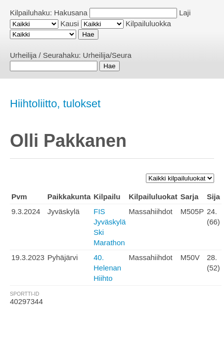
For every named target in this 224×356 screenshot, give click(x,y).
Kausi (69, 23)
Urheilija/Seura (107, 55)
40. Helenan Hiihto (107, 267)
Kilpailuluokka (148, 23)
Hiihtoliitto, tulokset (55, 103)
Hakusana (71, 12)
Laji (184, 12)
